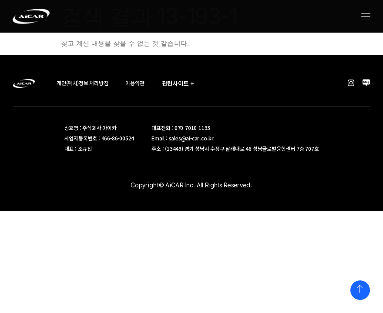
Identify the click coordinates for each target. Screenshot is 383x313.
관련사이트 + (181, 83)
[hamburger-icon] (365, 16)
